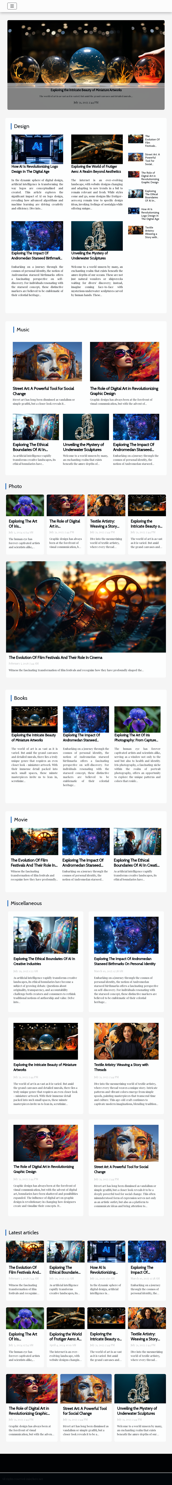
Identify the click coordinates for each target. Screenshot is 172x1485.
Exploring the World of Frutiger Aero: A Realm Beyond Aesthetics (65, 1342)
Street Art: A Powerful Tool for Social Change (152, 161)
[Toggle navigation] (12, 6)
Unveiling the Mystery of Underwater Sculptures (83, 447)
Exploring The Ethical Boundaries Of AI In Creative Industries (151, 199)
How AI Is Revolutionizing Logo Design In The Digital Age (150, 214)
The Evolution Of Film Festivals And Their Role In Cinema (152, 146)
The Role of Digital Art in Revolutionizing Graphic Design (150, 177)
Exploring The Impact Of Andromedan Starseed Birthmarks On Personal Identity (36, 258)
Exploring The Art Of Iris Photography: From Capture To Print (24, 529)
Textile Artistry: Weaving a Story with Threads (151, 234)
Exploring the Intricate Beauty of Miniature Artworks (86, 90)
